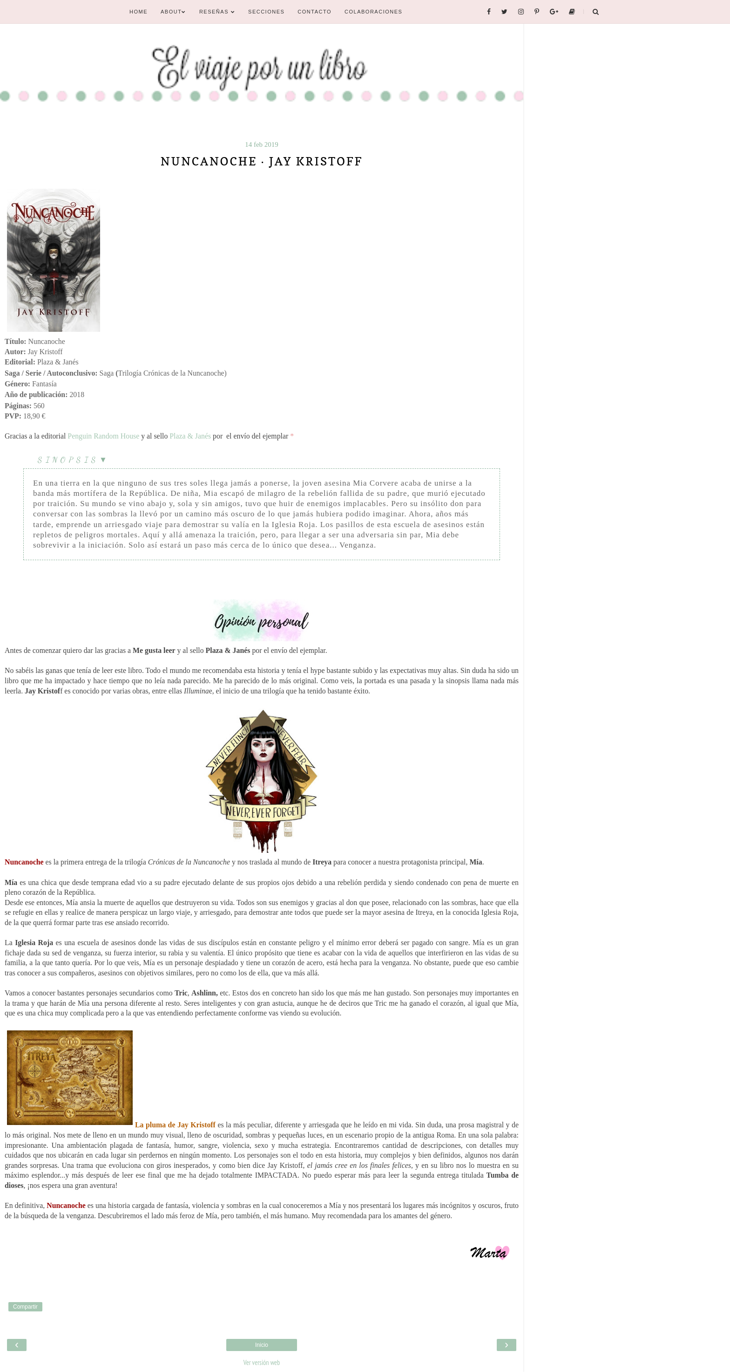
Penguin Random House (103, 436)
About (173, 11)
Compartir (25, 1306)
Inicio (261, 1345)
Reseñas (217, 11)
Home (138, 11)
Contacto (314, 11)
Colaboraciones (373, 11)
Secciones (266, 11)
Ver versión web (261, 1362)
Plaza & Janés (190, 436)
